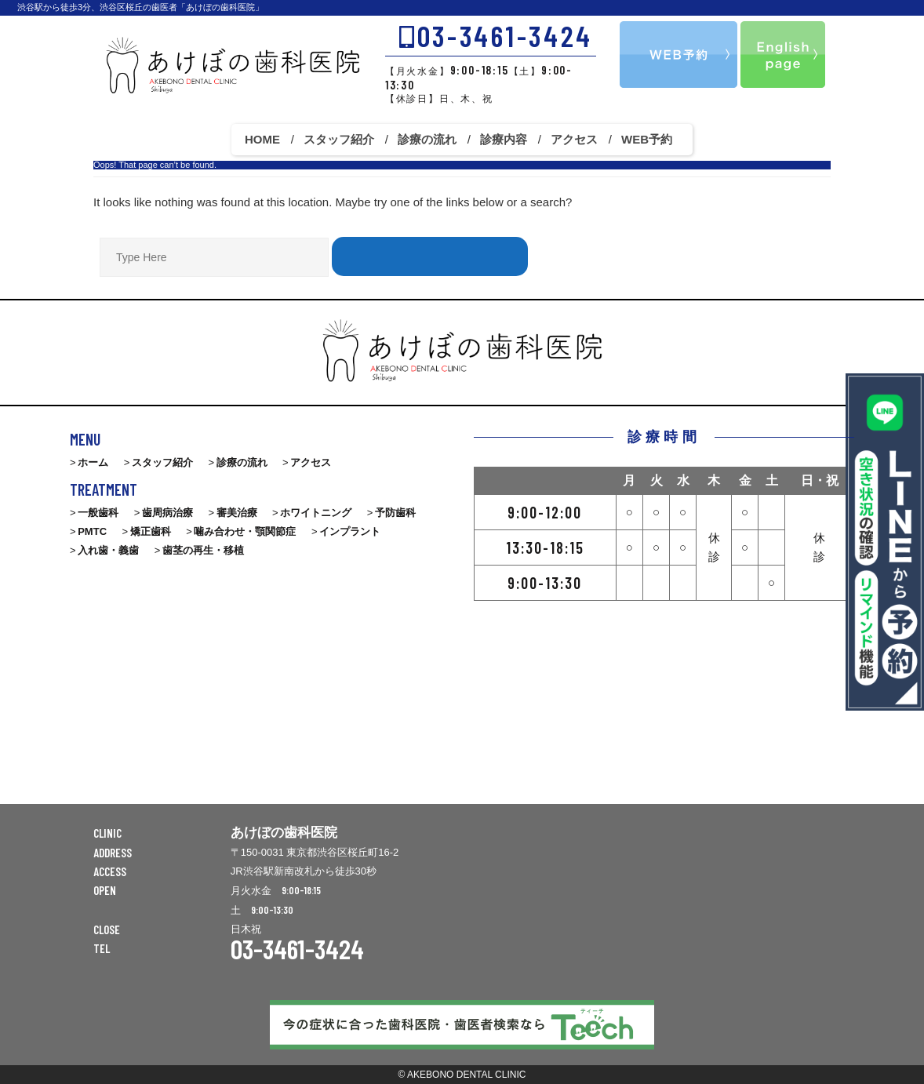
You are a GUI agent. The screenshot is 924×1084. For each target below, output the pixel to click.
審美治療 (236, 512)
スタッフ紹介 (339, 139)
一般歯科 (98, 512)
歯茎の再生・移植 (203, 550)
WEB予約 (646, 139)
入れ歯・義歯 (108, 550)
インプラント (349, 531)
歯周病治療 (167, 512)
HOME (262, 139)
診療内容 (503, 139)
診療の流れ (427, 139)
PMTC (92, 531)
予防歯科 (395, 512)
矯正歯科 (150, 531)
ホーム (93, 462)
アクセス (574, 139)
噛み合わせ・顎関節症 (245, 531)
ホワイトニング (315, 512)
